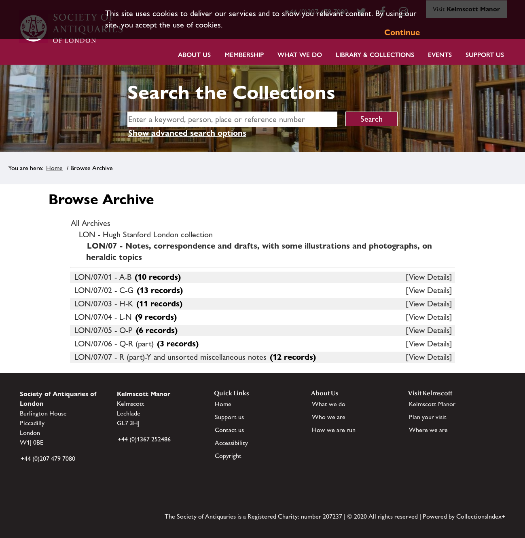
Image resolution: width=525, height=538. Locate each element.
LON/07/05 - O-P (103, 330)
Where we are (428, 430)
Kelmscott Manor (432, 404)
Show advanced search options (187, 133)
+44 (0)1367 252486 (144, 439)
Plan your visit (428, 417)
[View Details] (429, 277)
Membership (244, 55)
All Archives (90, 223)
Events (440, 55)
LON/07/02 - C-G (103, 290)
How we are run (334, 430)
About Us (194, 55)
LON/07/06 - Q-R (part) (114, 343)
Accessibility (231, 443)
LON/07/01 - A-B (102, 277)
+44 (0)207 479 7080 (48, 458)
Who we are (328, 417)
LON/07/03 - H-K (103, 303)
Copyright (228, 456)
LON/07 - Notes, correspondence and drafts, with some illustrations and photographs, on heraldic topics (259, 251)
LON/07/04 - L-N (103, 317)
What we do (299, 55)
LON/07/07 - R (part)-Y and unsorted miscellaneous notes (170, 357)
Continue (402, 32)
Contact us (229, 430)
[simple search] (232, 119)
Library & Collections (375, 55)
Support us (229, 417)
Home (54, 168)
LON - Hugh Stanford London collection (146, 234)
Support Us (485, 55)
